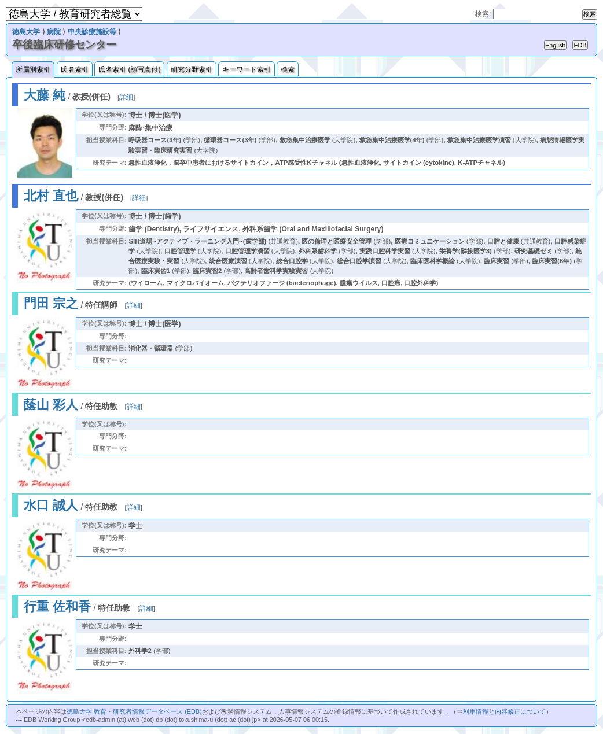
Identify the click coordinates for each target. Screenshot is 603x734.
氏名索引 (75, 69)
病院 (54, 32)
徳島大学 (26, 32)
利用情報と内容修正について (504, 711)
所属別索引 (33, 69)
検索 (288, 69)
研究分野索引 (191, 69)
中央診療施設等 (92, 32)
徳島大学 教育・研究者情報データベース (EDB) (134, 711)
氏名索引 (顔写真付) (129, 69)
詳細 (126, 97)
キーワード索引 (246, 69)
